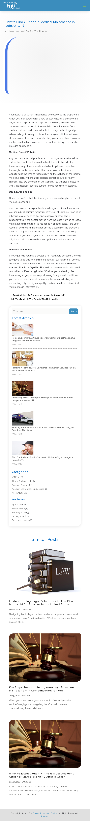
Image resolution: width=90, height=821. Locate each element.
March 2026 (17, 509)
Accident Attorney (20, 485)
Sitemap (45, 816)
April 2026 (17, 504)
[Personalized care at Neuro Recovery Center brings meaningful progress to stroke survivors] (22, 329)
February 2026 (19, 512)
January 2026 (18, 516)
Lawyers (44, 31)
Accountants (17, 493)
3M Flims (16, 477)
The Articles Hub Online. (45, 813)
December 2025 (19, 520)
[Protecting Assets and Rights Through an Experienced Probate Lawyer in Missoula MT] (22, 388)
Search (73, 311)
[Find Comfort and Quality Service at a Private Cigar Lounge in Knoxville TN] (22, 448)
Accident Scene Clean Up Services (28, 489)
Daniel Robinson (16, 31)
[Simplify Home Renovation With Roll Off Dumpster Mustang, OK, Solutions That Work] (22, 418)
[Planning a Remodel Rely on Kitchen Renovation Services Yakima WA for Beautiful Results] (22, 358)
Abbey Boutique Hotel (22, 481)
